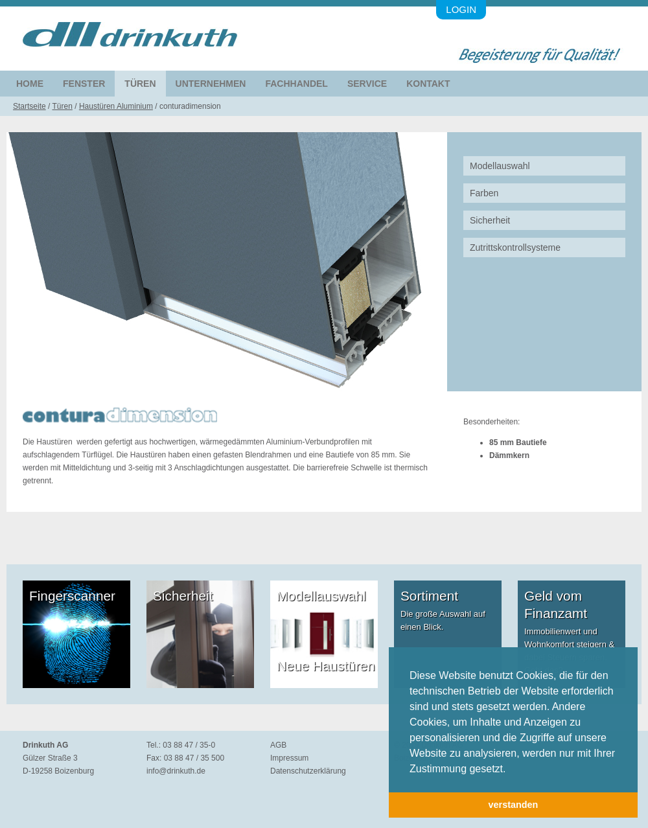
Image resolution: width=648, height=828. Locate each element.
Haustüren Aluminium (116, 106)
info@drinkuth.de (175, 771)
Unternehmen (211, 83)
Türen (140, 83)
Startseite (29, 106)
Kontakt (428, 83)
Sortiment (429, 595)
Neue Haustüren (326, 665)
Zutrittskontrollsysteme (515, 247)
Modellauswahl (500, 166)
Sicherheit (490, 220)
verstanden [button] (513, 804)
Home (29, 83)
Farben (484, 193)
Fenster (84, 83)
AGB (278, 745)
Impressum (289, 758)
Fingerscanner (72, 595)
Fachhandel (296, 83)
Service (367, 83)
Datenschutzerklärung (308, 771)
